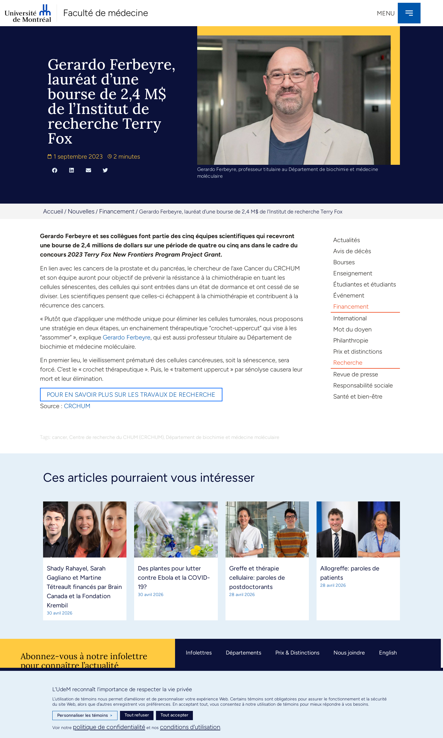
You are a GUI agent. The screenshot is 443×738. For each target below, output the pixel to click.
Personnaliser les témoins (85, 715)
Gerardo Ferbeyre (126, 337)
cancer (59, 437)
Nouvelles (81, 211)
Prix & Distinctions (297, 652)
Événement (348, 295)
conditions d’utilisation (190, 727)
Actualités (346, 240)
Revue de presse (355, 374)
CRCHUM (77, 406)
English (388, 652)
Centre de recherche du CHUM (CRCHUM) (116, 437)
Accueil (53, 211)
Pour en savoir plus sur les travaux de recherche (131, 394)
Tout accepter (175, 715)
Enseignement (352, 273)
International (350, 318)
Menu (386, 13)
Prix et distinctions (357, 351)
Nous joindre (349, 652)
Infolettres (199, 652)
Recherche (347, 362)
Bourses (344, 262)
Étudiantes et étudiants (364, 284)
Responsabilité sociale (363, 385)
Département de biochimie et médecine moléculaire (222, 437)
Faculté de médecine (105, 12)
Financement (116, 211)
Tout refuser (137, 715)
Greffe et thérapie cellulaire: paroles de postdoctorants (257, 577)
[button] (55, 170)
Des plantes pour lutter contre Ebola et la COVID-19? (174, 577)
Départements (243, 652)
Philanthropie (350, 340)
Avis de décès (352, 251)
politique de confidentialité (109, 727)
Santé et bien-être (357, 396)
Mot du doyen (352, 329)
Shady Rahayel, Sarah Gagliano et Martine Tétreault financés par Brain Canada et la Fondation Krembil (84, 587)
